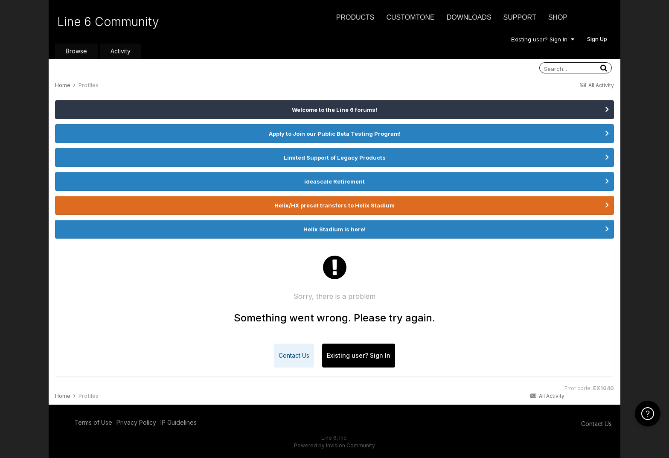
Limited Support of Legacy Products (335, 157)
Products (355, 17)
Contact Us (294, 355)
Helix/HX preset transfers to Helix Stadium (334, 205)
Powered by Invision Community (334, 445)
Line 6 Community (108, 22)
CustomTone (410, 17)
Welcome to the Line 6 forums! (334, 109)
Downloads (469, 17)
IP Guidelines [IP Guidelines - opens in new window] (178, 422)
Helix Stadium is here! (334, 229)
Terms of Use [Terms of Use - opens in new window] (93, 422)
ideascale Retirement (334, 181)
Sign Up (597, 38)
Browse (76, 51)
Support (519, 17)
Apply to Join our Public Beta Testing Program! (335, 133)
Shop (557, 17)
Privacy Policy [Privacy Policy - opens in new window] (136, 422)
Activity (121, 51)
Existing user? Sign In (542, 39)
